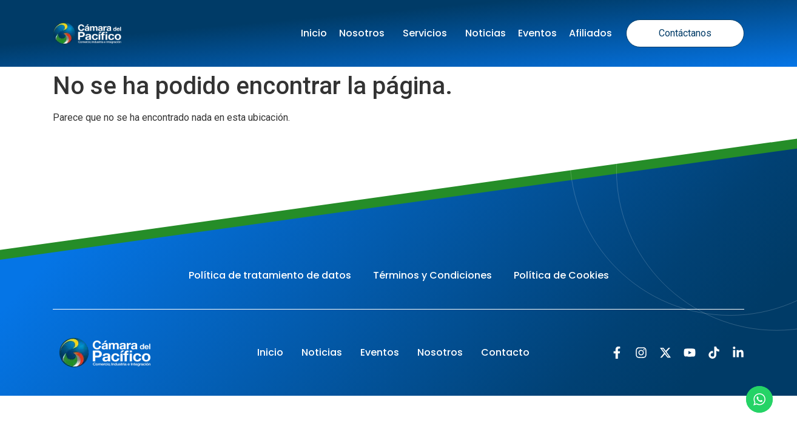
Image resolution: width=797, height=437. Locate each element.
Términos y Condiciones (432, 275)
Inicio (314, 33)
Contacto (505, 352)
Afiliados (590, 33)
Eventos (537, 33)
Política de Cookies (561, 275)
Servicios (428, 33)
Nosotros (365, 33)
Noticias (485, 33)
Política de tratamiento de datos (270, 275)
